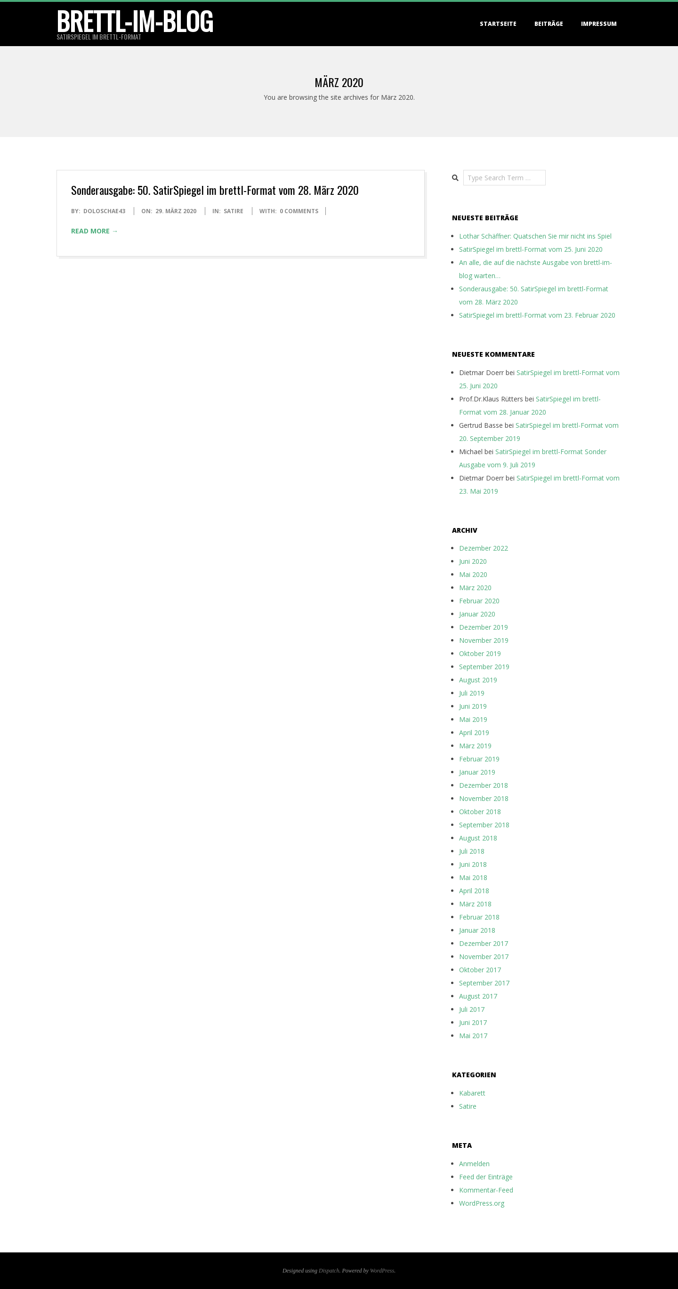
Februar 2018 (479, 917)
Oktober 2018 (480, 811)
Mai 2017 (473, 1035)
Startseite (498, 24)
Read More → (94, 230)
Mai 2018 (473, 877)
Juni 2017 (473, 1022)
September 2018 (484, 824)
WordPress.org (481, 1203)
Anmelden (474, 1163)
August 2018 (478, 837)
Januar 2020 (477, 613)
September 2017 (484, 982)
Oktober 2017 (480, 969)
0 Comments (299, 211)
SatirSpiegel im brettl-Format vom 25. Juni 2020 (531, 249)
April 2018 (474, 890)
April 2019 (474, 732)
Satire (233, 211)
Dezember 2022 (483, 548)
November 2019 (483, 640)
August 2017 (478, 996)
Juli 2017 (471, 1009)
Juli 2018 (471, 851)
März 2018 (475, 903)
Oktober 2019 (480, 653)
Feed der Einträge (486, 1176)
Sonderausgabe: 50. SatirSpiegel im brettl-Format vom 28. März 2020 (215, 189)
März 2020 (475, 587)
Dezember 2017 (483, 943)
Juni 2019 (473, 706)
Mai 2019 (473, 719)
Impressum (599, 24)
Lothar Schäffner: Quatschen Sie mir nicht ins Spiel (535, 236)
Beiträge (548, 24)
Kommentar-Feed (486, 1189)
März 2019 (475, 745)
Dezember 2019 (483, 627)
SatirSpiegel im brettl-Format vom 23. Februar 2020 (537, 315)
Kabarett (472, 1093)
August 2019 (478, 679)
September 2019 (484, 666)
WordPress (382, 1270)
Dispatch (329, 1270)
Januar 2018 (477, 930)
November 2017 (483, 956)
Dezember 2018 (483, 785)
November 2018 (483, 798)
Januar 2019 (477, 772)
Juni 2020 (473, 561)
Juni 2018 (473, 864)
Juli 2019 (471, 693)
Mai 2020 (473, 574)
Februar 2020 (479, 600)
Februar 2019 (479, 758)
